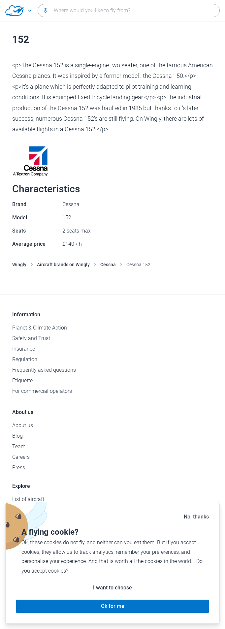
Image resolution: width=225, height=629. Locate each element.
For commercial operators (42, 391)
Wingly (19, 264)
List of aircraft (28, 499)
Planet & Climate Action (39, 328)
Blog (17, 436)
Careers (21, 457)
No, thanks (196, 517)
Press (18, 467)
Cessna (108, 264)
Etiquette (22, 380)
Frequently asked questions (44, 370)
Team (18, 446)
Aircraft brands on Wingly (63, 264)
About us (22, 425)
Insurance (23, 349)
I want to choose (112, 587)
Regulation (24, 359)
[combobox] (129, 10)
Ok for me (112, 606)
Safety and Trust (31, 338)
